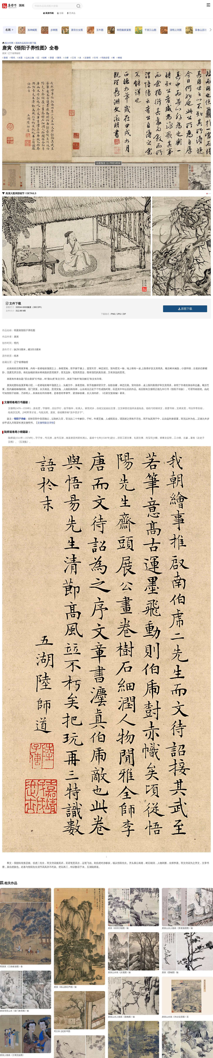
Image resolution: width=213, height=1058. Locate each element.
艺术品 (70, 13)
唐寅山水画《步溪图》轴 (11, 985)
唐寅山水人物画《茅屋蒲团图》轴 (177, 928)
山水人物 (30, 57)
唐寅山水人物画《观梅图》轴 (175, 985)
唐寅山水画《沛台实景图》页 (13, 1042)
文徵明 (87, 57)
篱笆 (59, 57)
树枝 (120, 57)
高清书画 (48, 13)
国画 (21, 5)
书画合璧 (105, 57)
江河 (74, 57)
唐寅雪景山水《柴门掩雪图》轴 (122, 985)
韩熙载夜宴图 (119, 30)
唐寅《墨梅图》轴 (62, 985)
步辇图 (49, 30)
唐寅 (6, 57)
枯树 (44, 57)
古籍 (60, 13)
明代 (13, 57)
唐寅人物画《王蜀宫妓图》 (120, 1042)
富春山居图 (196, 30)
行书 (96, 57)
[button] (209, 112)
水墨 (20, 57)
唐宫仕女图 (72, 30)
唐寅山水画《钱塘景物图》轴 (175, 1042)
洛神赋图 (27, 30)
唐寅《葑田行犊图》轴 (118, 928)
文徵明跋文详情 (45, 422)
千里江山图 (145, 30)
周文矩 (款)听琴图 (62, 1042)
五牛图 (95, 30)
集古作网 (9, 43)
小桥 (66, 57)
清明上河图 (171, 30)
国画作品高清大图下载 (26, 43)
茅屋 (52, 57)
